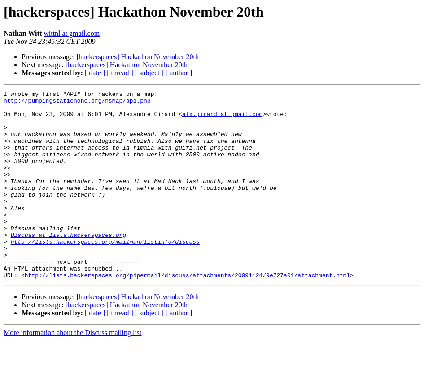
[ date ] (95, 73)
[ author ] (179, 73)
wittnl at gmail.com (72, 33)
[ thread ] (120, 73)
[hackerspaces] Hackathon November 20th (138, 56)
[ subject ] (149, 73)
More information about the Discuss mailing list (73, 370)
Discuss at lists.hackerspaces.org (68, 264)
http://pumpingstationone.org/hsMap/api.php (77, 103)
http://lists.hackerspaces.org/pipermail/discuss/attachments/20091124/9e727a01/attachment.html (187, 313)
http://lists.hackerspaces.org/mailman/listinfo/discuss (105, 272)
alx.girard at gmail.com (222, 119)
